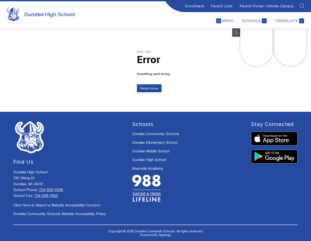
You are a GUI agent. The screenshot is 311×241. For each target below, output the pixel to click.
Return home (149, 88)
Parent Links (222, 6)
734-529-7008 (51, 190)
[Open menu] (225, 21)
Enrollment (194, 6)
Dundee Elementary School (154, 142)
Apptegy (165, 235)
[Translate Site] (289, 21)
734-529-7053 (46, 195)
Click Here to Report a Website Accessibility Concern (56, 205)
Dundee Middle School (150, 151)
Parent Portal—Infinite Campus (267, 6)
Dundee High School (149, 160)
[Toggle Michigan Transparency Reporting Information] (236, 32)
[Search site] (302, 6)
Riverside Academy (147, 168)
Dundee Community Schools (155, 134)
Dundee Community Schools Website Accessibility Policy (59, 214)
